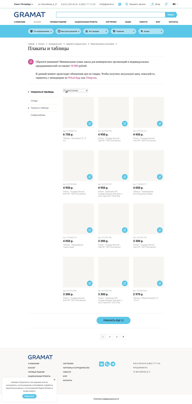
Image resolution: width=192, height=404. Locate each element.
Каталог (37, 22)
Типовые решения (58, 22)
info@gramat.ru (107, 4)
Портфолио (111, 22)
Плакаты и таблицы (40, 108)
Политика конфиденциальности (106, 399)
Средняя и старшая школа (76, 44)
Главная (31, 44)
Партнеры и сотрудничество (76, 368)
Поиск (171, 14)
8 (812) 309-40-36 (69, 4)
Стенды (34, 101)
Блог (158, 22)
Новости (143, 22)
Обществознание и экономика (102, 44)
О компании (19, 22)
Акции (128, 22)
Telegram (91, 77)
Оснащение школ (55, 44)
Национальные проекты (86, 22)
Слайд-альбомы (38, 115)
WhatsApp (74, 77)
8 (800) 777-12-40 (87, 4)
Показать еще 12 (113, 320)
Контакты (173, 22)
